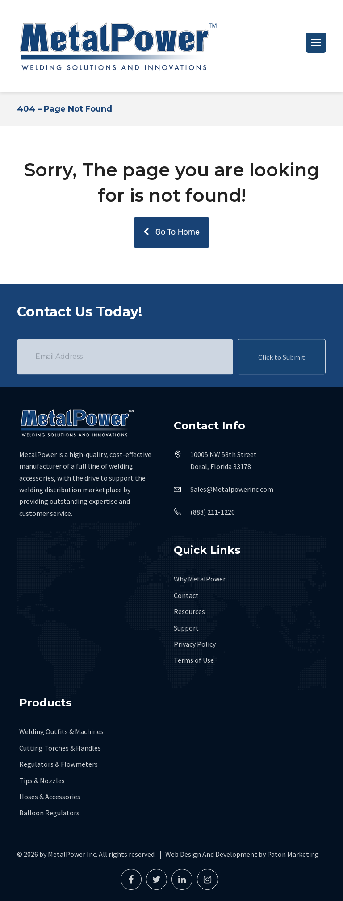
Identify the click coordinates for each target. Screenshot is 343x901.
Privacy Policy (195, 643)
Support (186, 627)
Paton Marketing (293, 854)
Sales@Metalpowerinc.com (231, 489)
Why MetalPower (200, 578)
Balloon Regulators (49, 812)
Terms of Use (194, 660)
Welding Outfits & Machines (61, 731)
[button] (316, 43)
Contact (186, 595)
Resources (189, 611)
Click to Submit (281, 366)
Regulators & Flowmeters (58, 764)
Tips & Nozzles (42, 780)
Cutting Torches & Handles (60, 747)
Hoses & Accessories (49, 796)
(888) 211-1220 (212, 511)
